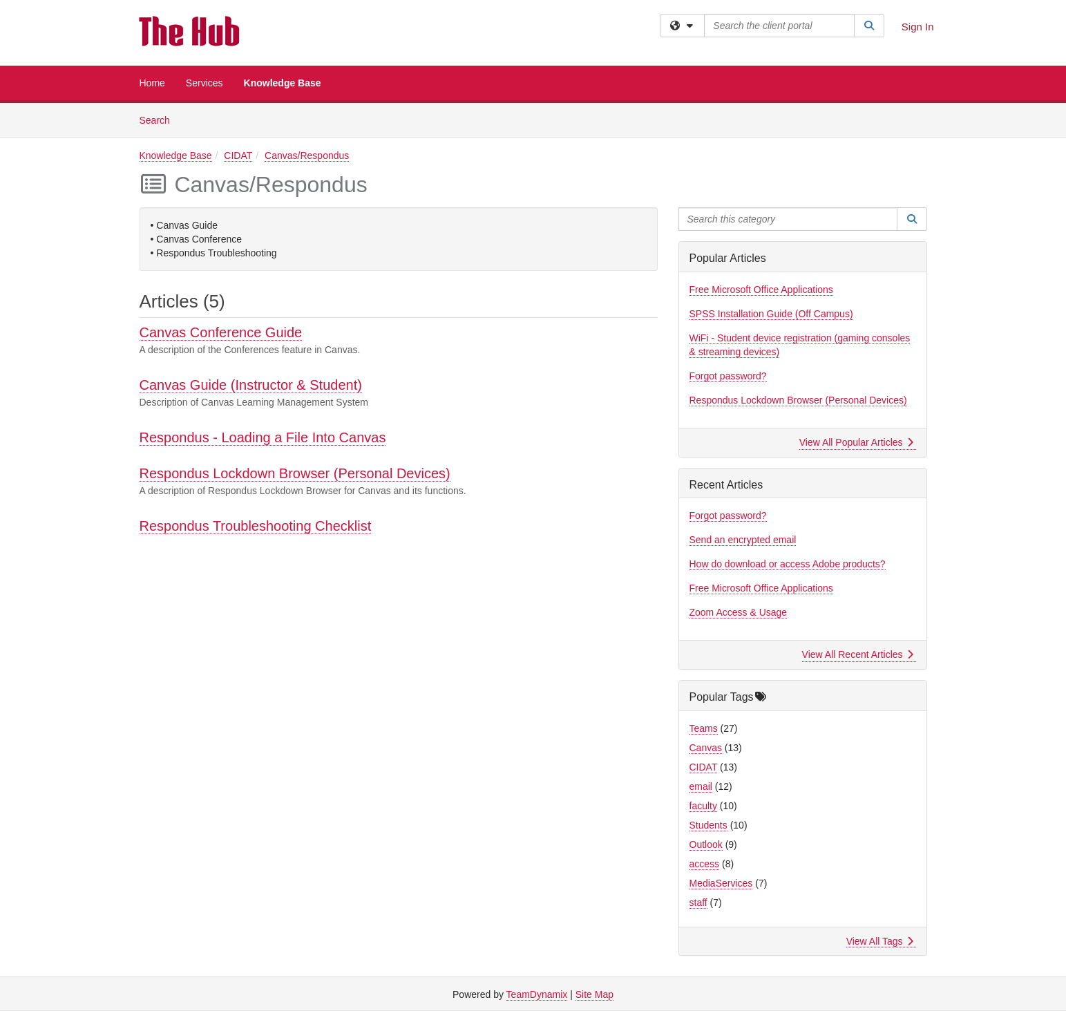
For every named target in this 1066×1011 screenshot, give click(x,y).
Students (708, 825)
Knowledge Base (282, 82)
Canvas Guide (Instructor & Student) (251, 385)
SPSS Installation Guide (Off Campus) (771, 313)
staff (698, 902)
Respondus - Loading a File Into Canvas (263, 437)
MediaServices (721, 883)
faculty (703, 805)
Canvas (705, 747)
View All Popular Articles (856, 442)
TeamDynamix (537, 994)
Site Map (594, 994)
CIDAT (238, 155)
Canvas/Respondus (307, 155)
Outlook (706, 844)
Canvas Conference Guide (221, 332)
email (700, 786)
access (704, 863)
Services (204, 82)
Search (160, 119)
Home (152, 82)
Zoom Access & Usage (738, 612)
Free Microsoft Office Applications (761, 289)
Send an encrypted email (743, 539)
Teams (703, 728)
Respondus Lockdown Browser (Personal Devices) (295, 473)
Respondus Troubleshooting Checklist (256, 525)
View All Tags (879, 941)
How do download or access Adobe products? (787, 563)
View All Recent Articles (857, 654)
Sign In (918, 26)
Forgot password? (728, 375)
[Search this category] (788, 219)
